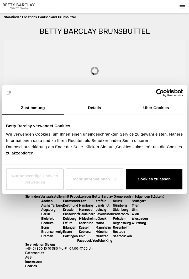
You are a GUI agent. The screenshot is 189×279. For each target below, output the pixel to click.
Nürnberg (120, 205)
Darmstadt (71, 201)
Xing (109, 241)
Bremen (47, 236)
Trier (135, 205)
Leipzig (101, 210)
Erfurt (67, 223)
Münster (102, 236)
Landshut (102, 205)
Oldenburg (120, 210)
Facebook (84, 241)
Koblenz (85, 232)
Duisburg (69, 219)
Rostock (119, 232)
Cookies (31, 266)
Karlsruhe (86, 223)
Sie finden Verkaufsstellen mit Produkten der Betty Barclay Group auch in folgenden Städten (93, 196)
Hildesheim (87, 219)
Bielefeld (47, 219)
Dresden (69, 210)
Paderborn (121, 214)
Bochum (47, 223)
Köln (82, 236)
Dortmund (70, 205)
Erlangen (69, 227)
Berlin (45, 214)
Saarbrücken (122, 236)
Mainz (100, 223)
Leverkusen (104, 214)
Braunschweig (51, 232)
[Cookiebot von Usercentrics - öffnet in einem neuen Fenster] (160, 93)
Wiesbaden (140, 219)
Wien (135, 214)
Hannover (86, 210)
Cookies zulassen (154, 179)
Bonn (45, 227)
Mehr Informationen (94, 179)
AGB (28, 257)
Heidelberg (87, 214)
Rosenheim (121, 227)
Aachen (46, 201)
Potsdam (119, 219)
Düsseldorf (71, 214)
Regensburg (122, 223)
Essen (67, 232)
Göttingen (70, 236)
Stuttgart (139, 201)
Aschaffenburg (52, 205)
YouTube (98, 241)
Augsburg (48, 210)
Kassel (83, 227)
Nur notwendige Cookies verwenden (35, 179)
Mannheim (103, 227)
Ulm (135, 210)
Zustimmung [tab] (33, 107)
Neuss (117, 201)
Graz (82, 201)
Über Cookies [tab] (156, 107)
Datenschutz (34, 253)
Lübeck (101, 219)
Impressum (33, 262)
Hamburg (86, 205)
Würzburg (139, 223)
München (102, 232)
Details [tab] (94, 107)
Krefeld (101, 201)
